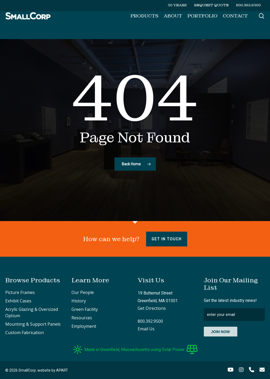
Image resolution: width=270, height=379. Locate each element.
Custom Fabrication (24, 332)
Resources (81, 318)
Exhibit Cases (18, 301)
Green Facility (84, 309)
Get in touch (167, 239)
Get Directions (152, 308)
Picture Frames (20, 292)
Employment (83, 326)
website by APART (52, 370)
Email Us (146, 329)
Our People (82, 292)
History (78, 301)
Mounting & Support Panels (33, 324)
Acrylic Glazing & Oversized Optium (31, 312)
